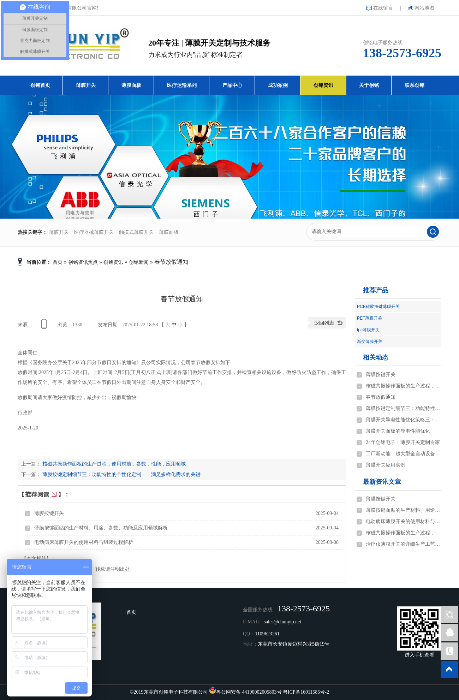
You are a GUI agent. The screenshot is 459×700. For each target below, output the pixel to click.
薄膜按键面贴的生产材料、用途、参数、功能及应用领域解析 (101, 527)
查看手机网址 (45, 326)
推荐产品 (375, 290)
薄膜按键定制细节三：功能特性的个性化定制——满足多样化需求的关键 (121, 474)
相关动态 (375, 357)
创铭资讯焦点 (83, 262)
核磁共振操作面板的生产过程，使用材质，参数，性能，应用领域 (113, 464)
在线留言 (383, 8)
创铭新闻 (139, 262)
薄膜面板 (131, 85)
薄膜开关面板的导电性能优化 (398, 431)
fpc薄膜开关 (368, 329)
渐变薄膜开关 (369, 341)
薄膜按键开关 (49, 513)
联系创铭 (414, 85)
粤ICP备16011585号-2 (306, 692)
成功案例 (278, 85)
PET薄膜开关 (369, 318)
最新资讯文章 (382, 481)
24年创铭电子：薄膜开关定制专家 (403, 442)
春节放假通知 (380, 397)
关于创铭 (369, 85)
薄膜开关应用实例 (385, 465)
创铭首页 (40, 85)
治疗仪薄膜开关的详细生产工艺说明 (403, 544)
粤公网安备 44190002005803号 (249, 692)
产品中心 (232, 85)
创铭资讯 (323, 85)
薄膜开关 (86, 85)
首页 (57, 262)
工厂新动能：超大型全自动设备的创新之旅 (403, 453)
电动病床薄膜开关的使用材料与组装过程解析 (83, 542)
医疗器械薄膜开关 (94, 232)
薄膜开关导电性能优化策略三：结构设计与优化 (403, 419)
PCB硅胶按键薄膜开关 (378, 306)
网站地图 (424, 8)
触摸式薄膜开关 (136, 232)
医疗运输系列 (182, 85)
